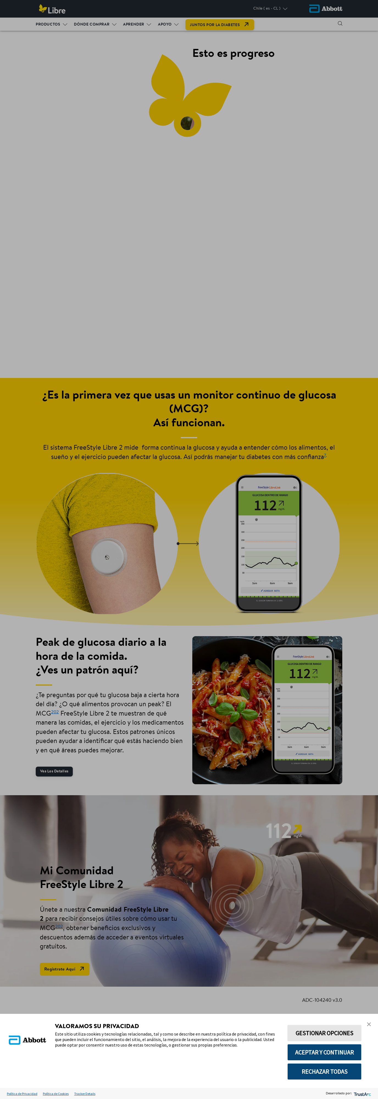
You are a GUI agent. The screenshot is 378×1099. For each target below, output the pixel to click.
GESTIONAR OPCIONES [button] (324, 1033)
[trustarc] (362, 1093)
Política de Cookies (56, 1094)
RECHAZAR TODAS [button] (325, 1071)
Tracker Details (84, 1094)
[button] (369, 1024)
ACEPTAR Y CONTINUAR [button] (324, 1052)
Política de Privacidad (22, 1094)
